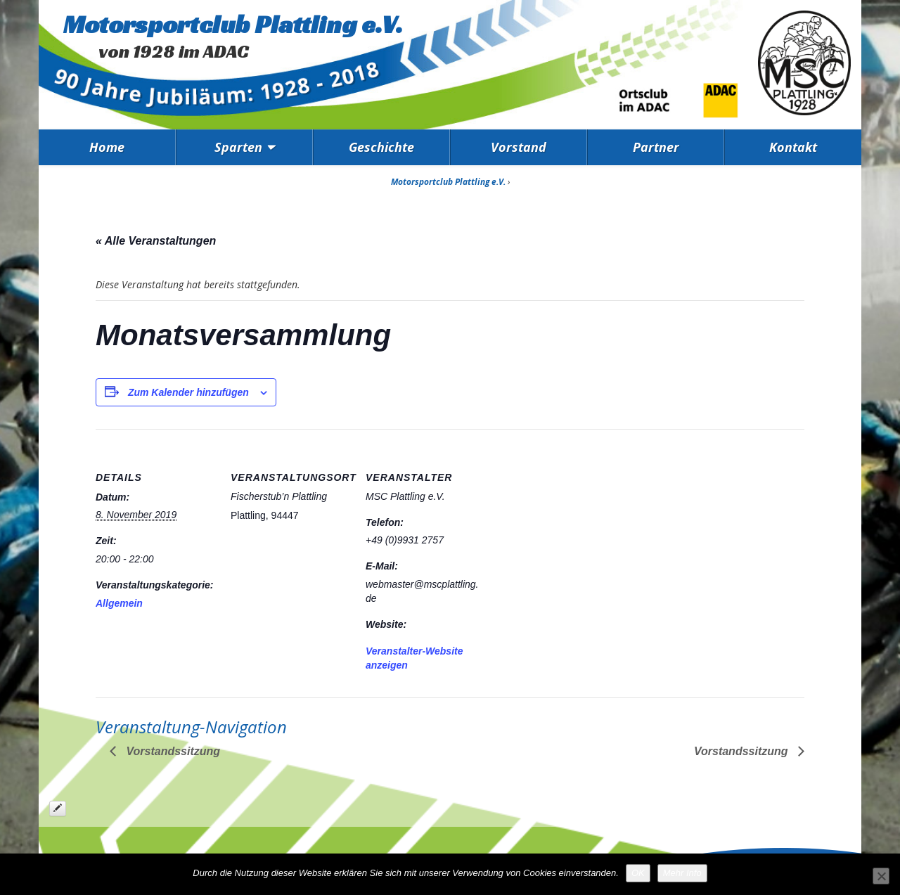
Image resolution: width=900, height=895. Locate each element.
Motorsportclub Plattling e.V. (233, 24)
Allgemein (119, 603)
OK (638, 873)
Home (106, 147)
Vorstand (518, 147)
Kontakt (793, 147)
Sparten (238, 147)
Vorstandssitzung (171, 751)
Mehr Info (682, 873)
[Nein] (881, 876)
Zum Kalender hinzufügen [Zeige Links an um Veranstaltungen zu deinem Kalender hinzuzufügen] (188, 392)
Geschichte (381, 147)
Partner (656, 147)
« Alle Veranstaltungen (156, 241)
